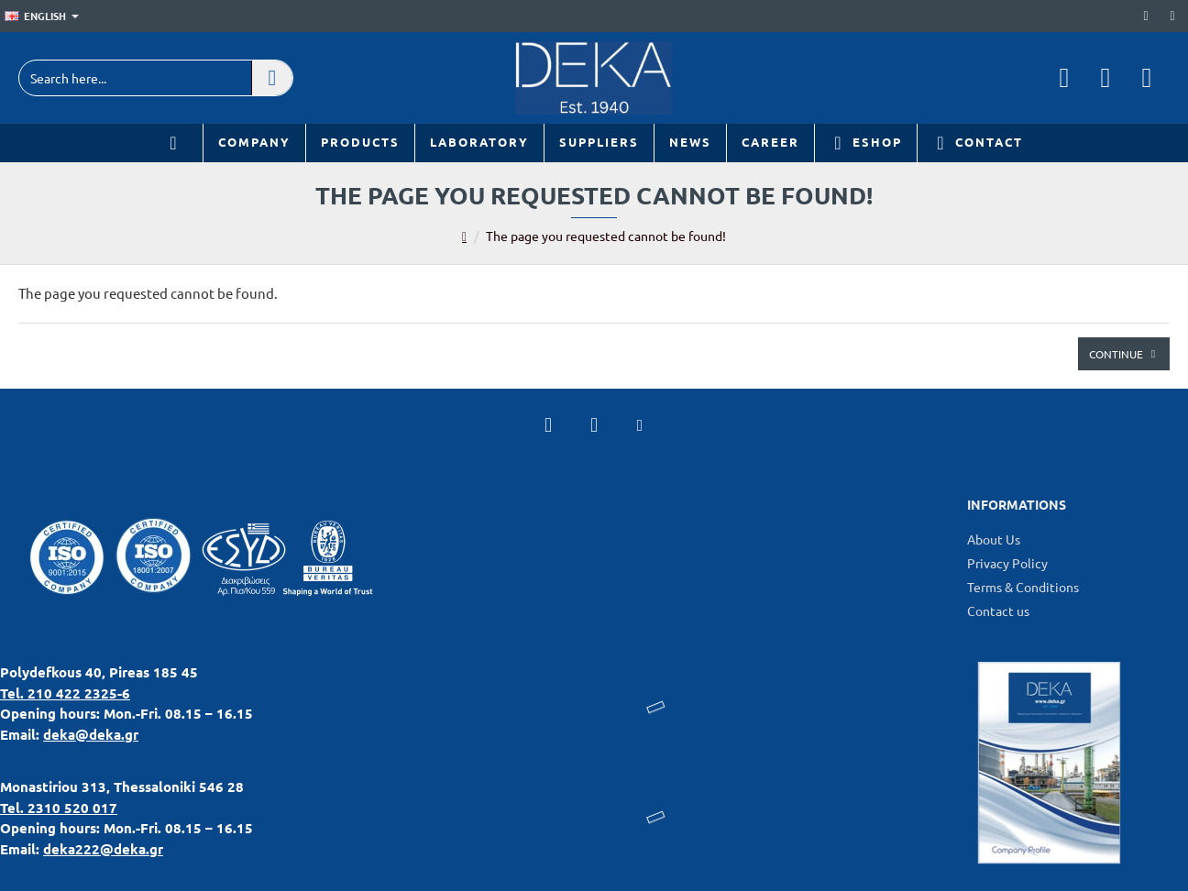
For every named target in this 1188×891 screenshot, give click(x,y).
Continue (1116, 353)
